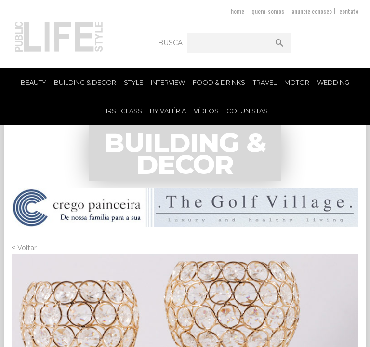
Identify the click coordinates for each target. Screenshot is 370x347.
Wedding (333, 82)
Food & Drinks (219, 82)
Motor (296, 82)
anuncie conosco (311, 11)
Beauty (33, 82)
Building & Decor (85, 82)
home (237, 11)
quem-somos (267, 11)
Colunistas (247, 111)
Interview (168, 82)
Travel (265, 82)
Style (133, 82)
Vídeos (206, 111)
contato (348, 11)
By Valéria (168, 111)
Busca (170, 43)
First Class (122, 111)
